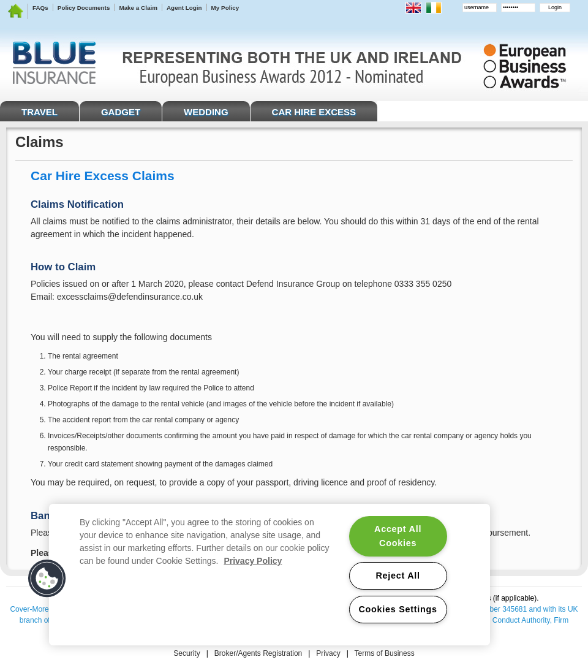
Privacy (328, 653)
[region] (269, 574)
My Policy (225, 7)
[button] (47, 578)
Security (186, 653)
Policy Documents (84, 7)
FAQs (40, 7)
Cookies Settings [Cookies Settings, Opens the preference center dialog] (397, 609)
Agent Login (184, 7)
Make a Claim (138, 7)
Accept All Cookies (397, 536)
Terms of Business (385, 653)
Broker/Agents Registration (258, 653)
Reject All (397, 575)
